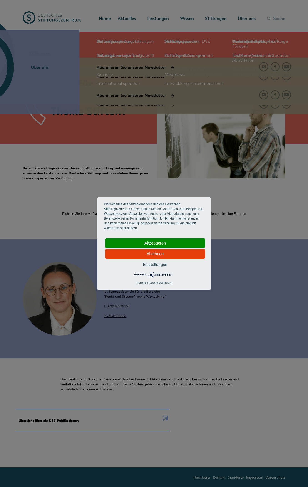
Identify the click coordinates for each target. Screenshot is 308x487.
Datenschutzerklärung (160, 283)
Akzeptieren (155, 243)
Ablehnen (155, 253)
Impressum (142, 283)
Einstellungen (155, 264)
